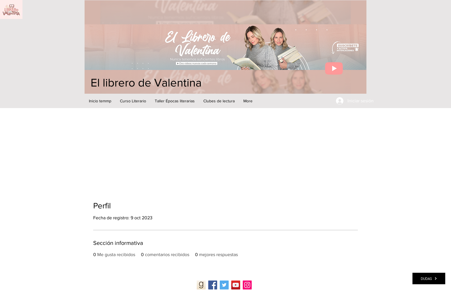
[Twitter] (224, 285)
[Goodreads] (201, 285)
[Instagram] (247, 285)
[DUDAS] (428, 278)
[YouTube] (235, 285)
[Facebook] (212, 285)
